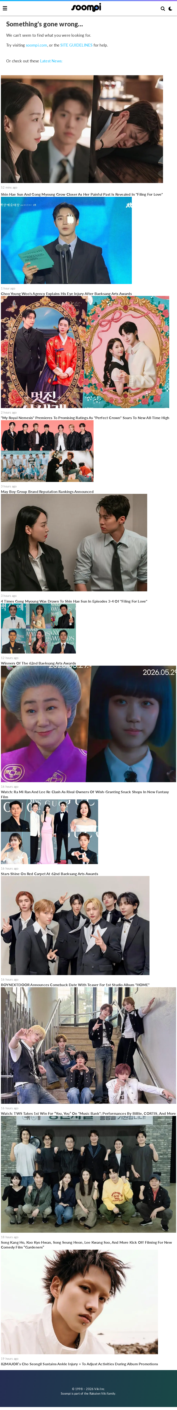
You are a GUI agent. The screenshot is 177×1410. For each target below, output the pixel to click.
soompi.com (36, 45)
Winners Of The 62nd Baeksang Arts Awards (38, 663)
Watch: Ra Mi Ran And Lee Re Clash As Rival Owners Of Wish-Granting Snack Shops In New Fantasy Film (85, 794)
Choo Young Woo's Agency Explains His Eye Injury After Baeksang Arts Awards (66, 293)
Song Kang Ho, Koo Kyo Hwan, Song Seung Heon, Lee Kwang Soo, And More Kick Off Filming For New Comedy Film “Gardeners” (86, 1244)
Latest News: (51, 60)
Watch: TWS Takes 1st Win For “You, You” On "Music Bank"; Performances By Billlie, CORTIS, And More (88, 1113)
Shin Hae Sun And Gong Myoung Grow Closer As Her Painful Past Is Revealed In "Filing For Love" (82, 194)
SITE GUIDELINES (76, 45)
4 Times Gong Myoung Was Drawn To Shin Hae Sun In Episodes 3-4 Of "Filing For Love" (74, 601)
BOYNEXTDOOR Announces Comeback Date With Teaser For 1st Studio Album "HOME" (75, 984)
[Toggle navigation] (5, 8)
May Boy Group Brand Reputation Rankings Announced (47, 491)
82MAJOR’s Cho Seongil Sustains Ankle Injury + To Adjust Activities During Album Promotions (79, 1364)
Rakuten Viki (97, 1393)
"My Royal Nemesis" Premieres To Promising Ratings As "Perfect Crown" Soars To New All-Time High (85, 417)
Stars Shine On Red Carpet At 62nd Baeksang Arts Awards (49, 873)
